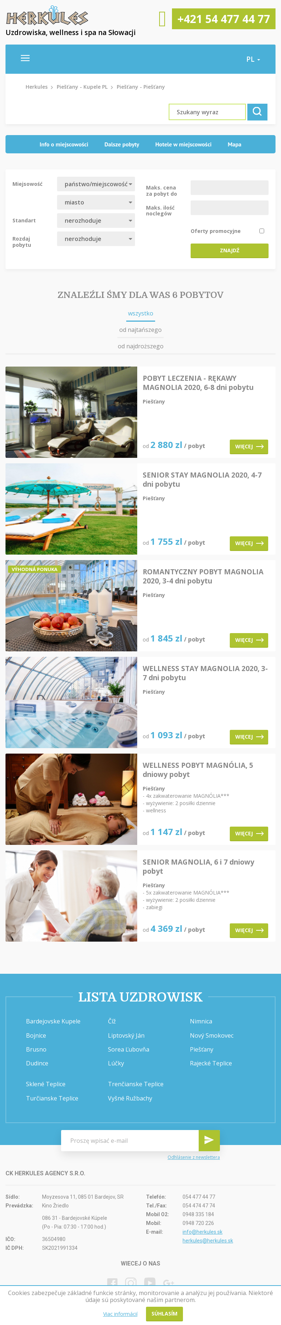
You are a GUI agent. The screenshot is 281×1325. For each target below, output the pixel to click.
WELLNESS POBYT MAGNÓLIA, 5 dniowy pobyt (198, 770)
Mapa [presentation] (234, 144)
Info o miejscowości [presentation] (64, 144)
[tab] (63, 144)
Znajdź (229, 250)
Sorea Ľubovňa (128, 1049)
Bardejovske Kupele (53, 1021)
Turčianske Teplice (52, 1098)
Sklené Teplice (45, 1084)
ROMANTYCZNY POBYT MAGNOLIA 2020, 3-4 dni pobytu (203, 576)
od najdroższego (141, 346)
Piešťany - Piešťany (141, 86)
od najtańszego (140, 330)
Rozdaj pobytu (21, 241)
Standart (24, 220)
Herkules (37, 86)
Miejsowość (27, 183)
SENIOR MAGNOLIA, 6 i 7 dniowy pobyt (198, 867)
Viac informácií (120, 1313)
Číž (112, 1021)
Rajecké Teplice (211, 1063)
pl (253, 59)
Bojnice (36, 1035)
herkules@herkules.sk (208, 1241)
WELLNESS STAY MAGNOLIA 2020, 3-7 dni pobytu (205, 673)
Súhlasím (164, 1313)
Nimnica (201, 1021)
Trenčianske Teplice (136, 1084)
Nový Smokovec (211, 1035)
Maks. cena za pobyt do (161, 190)
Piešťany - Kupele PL (82, 86)
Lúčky (116, 1063)
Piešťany (201, 1049)
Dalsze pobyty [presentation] (121, 144)
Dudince (37, 1063)
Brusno (36, 1049)
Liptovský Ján (126, 1035)
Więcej (249, 446)
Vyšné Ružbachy (130, 1098)
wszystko (140, 313)
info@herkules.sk (202, 1232)
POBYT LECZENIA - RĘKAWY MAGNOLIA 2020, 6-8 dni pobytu (198, 383)
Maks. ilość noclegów (160, 210)
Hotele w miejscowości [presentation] (183, 144)
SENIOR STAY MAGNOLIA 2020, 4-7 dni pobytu (202, 480)
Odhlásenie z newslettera (194, 1157)
